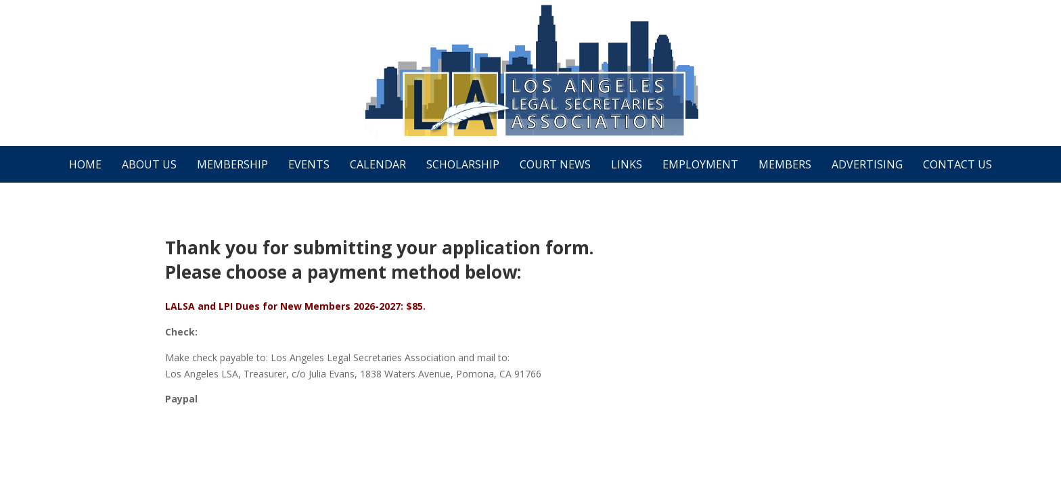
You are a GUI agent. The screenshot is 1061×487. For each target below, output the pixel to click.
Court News (555, 164)
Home (85, 164)
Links (626, 164)
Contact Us (957, 164)
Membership (232, 164)
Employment (700, 164)
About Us (149, 164)
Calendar (378, 164)
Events (309, 164)
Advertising (867, 164)
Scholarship (462, 164)
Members (785, 164)
